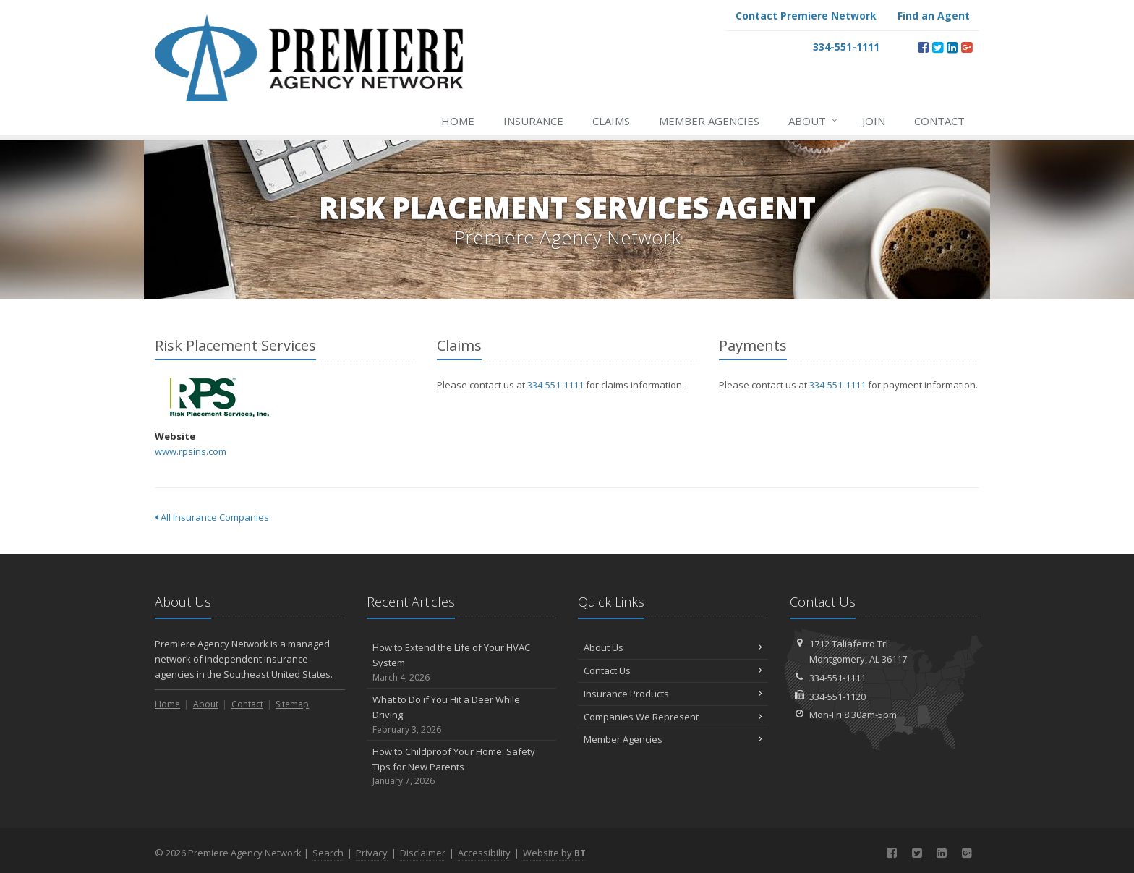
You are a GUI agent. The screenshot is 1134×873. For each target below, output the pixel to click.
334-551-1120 (837, 696)
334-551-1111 (555, 384)
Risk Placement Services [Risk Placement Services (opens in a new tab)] (219, 397)
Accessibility (484, 852)
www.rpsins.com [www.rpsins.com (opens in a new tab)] (190, 451)
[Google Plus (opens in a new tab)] (966, 47)
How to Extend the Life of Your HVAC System (461, 662)
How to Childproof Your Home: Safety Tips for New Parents (461, 766)
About (813, 121)
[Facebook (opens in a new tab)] (923, 47)
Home (457, 121)
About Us (673, 647)
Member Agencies (709, 121)
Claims (611, 121)
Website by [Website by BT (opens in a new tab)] (554, 852)
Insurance (533, 121)
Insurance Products (673, 693)
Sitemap (292, 704)
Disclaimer (423, 852)
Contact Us (673, 670)
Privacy (372, 852)
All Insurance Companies (212, 517)
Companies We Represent (673, 716)
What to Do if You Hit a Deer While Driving (461, 714)
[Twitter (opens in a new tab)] (937, 47)
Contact (939, 121)
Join (873, 121)
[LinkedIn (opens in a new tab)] (952, 47)
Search (328, 852)
